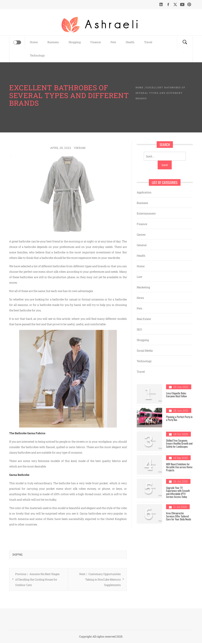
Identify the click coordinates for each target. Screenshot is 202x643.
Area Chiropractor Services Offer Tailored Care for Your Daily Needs (178, 516)
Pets (113, 42)
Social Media (145, 350)
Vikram (80, 148)
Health (130, 42)
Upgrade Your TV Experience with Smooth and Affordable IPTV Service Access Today (178, 492)
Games (141, 234)
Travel (148, 42)
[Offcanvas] (17, 42)
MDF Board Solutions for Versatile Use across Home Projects (179, 467)
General (142, 245)
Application (144, 192)
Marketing (143, 287)
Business (53, 42)
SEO (139, 329)
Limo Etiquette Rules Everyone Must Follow (176, 394)
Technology (37, 55)
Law (139, 277)
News (140, 298)
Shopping (75, 42)
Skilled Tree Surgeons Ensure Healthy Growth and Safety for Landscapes (179, 443)
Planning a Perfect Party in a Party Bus (179, 418)
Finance (95, 42)
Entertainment (146, 213)
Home (34, 42)
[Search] (185, 42)
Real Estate (144, 319)
